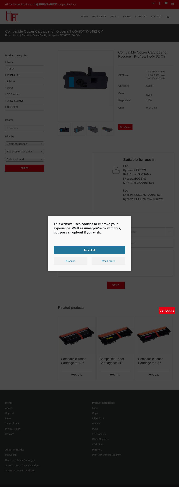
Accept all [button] (89, 250)
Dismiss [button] (70, 261)
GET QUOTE (167, 310)
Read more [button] (108, 261)
